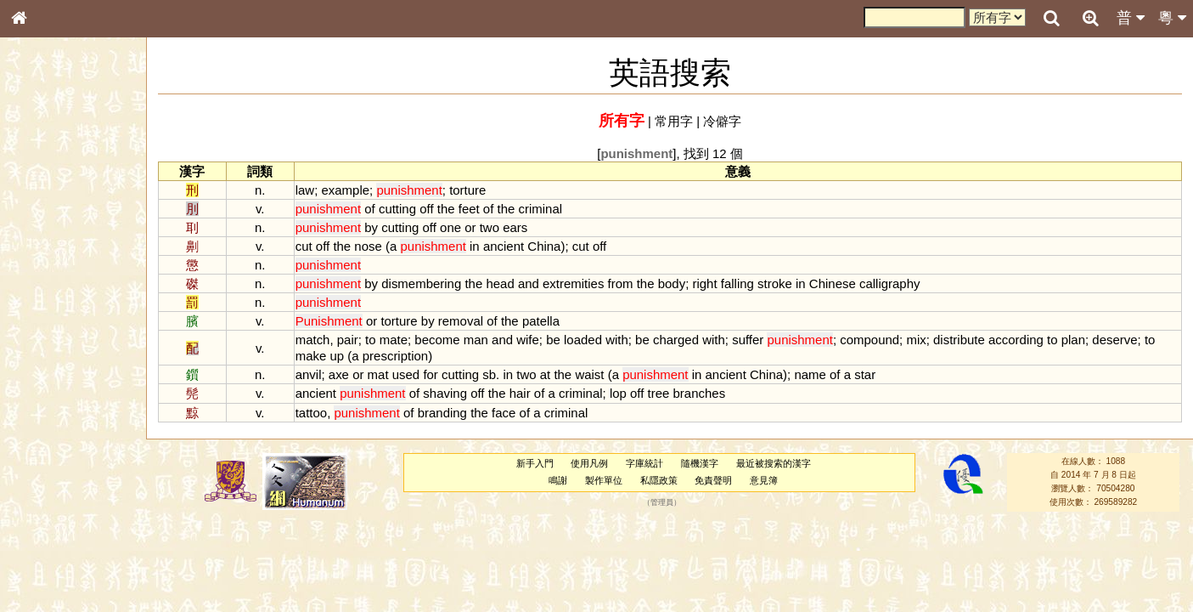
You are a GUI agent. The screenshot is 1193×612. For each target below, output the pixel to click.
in (475, 246)
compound (869, 339)
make (311, 355)
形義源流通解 (51, 289)
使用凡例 (589, 463)
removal (460, 321)
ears (515, 227)
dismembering (421, 283)
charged (676, 339)
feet (469, 208)
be (553, 339)
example (345, 190)
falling (737, 283)
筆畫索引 (41, 242)
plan (1073, 339)
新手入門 (535, 463)
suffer (747, 339)
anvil (308, 374)
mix (916, 339)
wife (527, 339)
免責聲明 (713, 480)
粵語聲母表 (46, 348)
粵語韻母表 (46, 365)
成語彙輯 (41, 553)
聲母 (34, 447)
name (809, 374)
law (304, 190)
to (370, 339)
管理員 (661, 502)
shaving (445, 393)
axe (339, 374)
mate (394, 339)
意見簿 (764, 480)
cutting (397, 208)
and (528, 283)
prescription (395, 355)
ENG (74, 187)
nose (367, 246)
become (436, 339)
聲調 (80, 447)
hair (520, 393)
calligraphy (889, 283)
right (704, 283)
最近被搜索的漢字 (773, 463)
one (450, 227)
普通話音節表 (51, 462)
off (426, 208)
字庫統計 (644, 463)
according (1016, 339)
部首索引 (41, 227)
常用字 (674, 121)
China (543, 246)
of (369, 208)
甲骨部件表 (46, 258)
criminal (541, 208)
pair (347, 339)
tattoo (311, 412)
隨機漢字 (699, 463)
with (616, 339)
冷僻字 (722, 121)
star (864, 374)
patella (541, 321)
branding (442, 412)
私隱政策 (659, 480)
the (446, 208)
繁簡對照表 (46, 569)
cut (303, 246)
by (371, 227)
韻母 (58, 447)
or (470, 227)
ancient (503, 246)
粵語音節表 (46, 333)
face (503, 412)
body (671, 283)
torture (467, 190)
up (336, 355)
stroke (774, 283)
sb (489, 374)
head (500, 283)
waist (589, 374)
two (489, 227)
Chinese (832, 283)
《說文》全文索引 (62, 523)
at (545, 374)
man (476, 339)
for (430, 374)
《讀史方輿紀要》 (62, 538)
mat (378, 374)
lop (618, 393)
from (620, 283)
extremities (573, 283)
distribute (959, 339)
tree (659, 393)
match (312, 339)
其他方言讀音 (51, 478)
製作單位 (603, 480)
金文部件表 (46, 274)
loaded (583, 339)
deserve (1114, 339)
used (405, 374)
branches (699, 393)
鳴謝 (558, 480)
